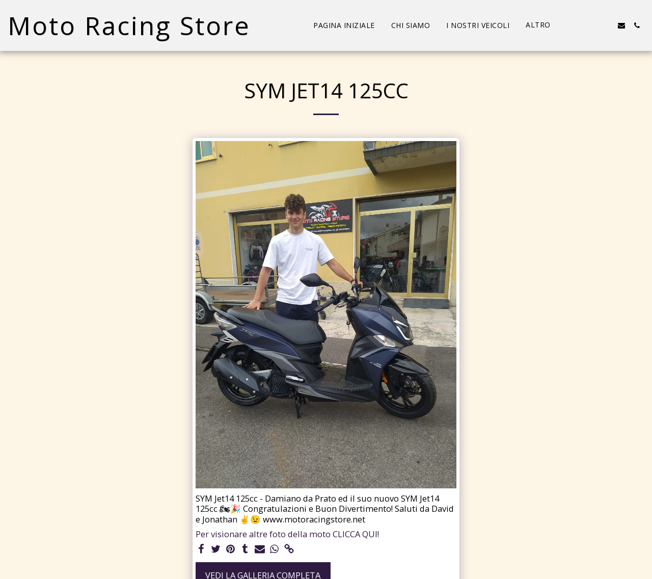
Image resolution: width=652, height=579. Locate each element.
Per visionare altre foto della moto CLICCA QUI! (287, 534)
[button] (575, 25)
